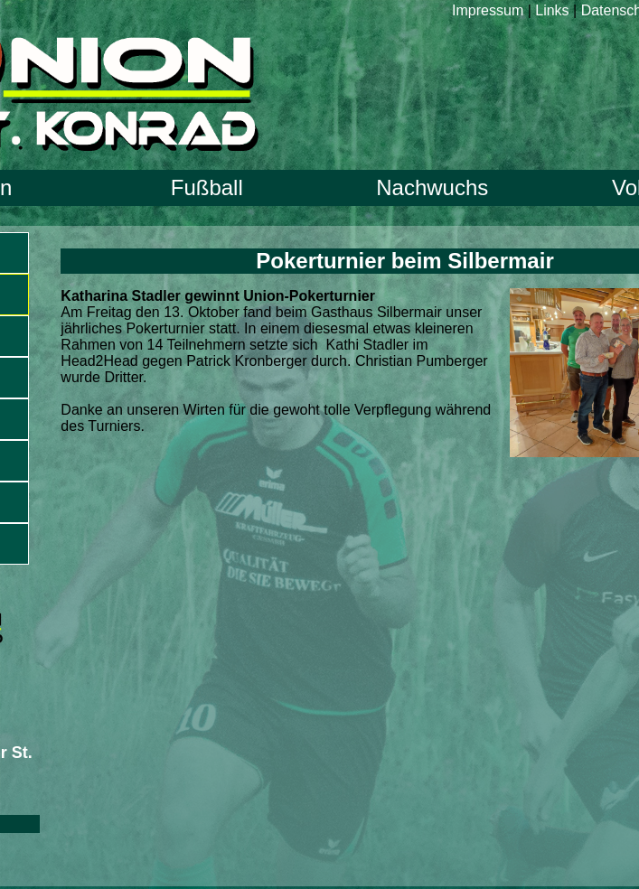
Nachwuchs (432, 187)
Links (552, 10)
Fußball (207, 187)
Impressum (487, 10)
